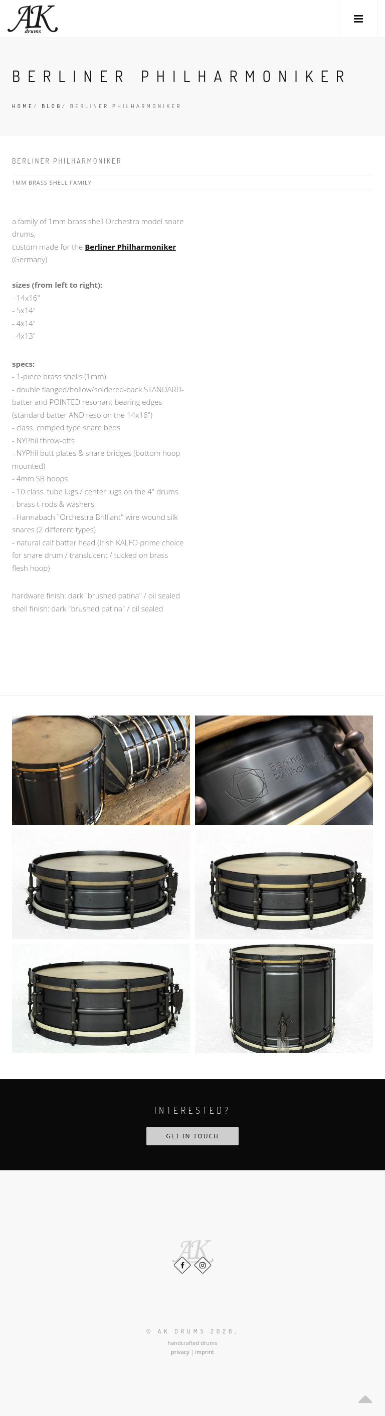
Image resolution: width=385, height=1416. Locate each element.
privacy (180, 1351)
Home (23, 106)
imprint (204, 1351)
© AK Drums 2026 (190, 1331)
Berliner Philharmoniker (130, 247)
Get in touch (192, 1136)
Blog (52, 106)
